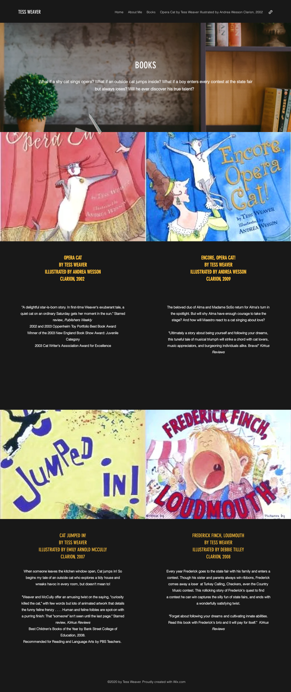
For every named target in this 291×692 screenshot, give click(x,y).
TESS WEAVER (29, 12)
